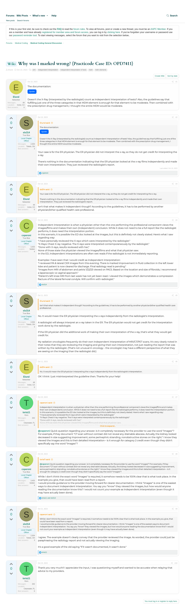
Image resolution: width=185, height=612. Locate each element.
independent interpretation (48, 70)
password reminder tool (25, 35)
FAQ (59, 29)
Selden (32, 249)
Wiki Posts (22, 15)
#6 (176, 362)
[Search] (172, 15)
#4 (176, 220)
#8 (176, 454)
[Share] (172, 81)
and (49, 498)
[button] (30, 15)
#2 (176, 117)
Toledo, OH (30, 146)
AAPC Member (158, 29)
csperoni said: (46, 403)
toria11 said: (45, 459)
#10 (176, 563)
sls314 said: (45, 189)
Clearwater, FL (29, 423)
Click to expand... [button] (108, 426)
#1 (176, 82)
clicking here (113, 32)
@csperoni (44, 431)
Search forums (23, 20)
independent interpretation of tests (73, 70)
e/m (34, 70)
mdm (91, 70)
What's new (38, 15)
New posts (10, 20)
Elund (10, 70)
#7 (176, 397)
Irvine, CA (21, 105)
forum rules (79, 29)
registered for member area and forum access (65, 32)
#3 (176, 184)
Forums (10, 15)
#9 (176, 509)
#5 (176, 295)
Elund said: (45, 123)
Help (53, 15)
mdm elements (100, 70)
